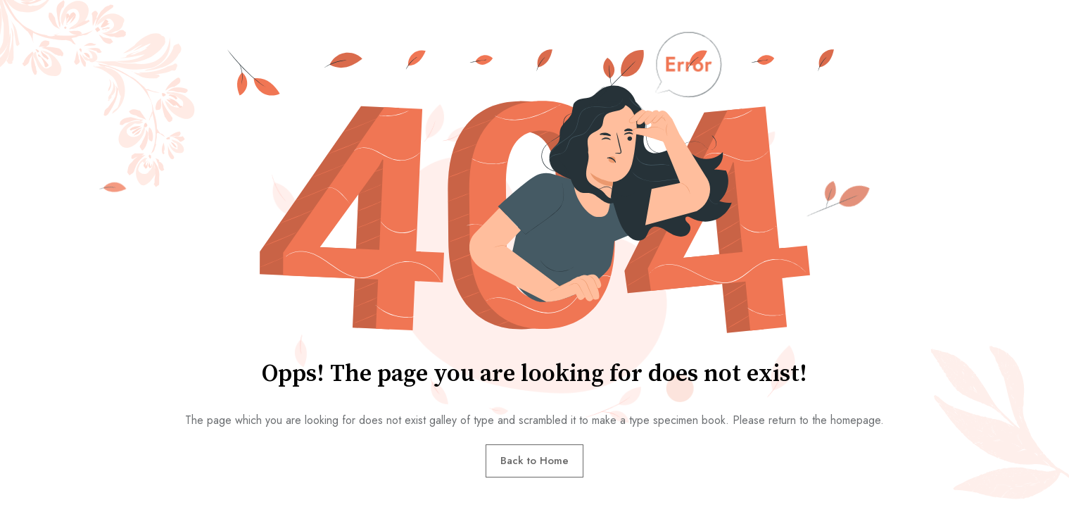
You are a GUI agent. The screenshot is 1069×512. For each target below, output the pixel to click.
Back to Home (534, 460)
